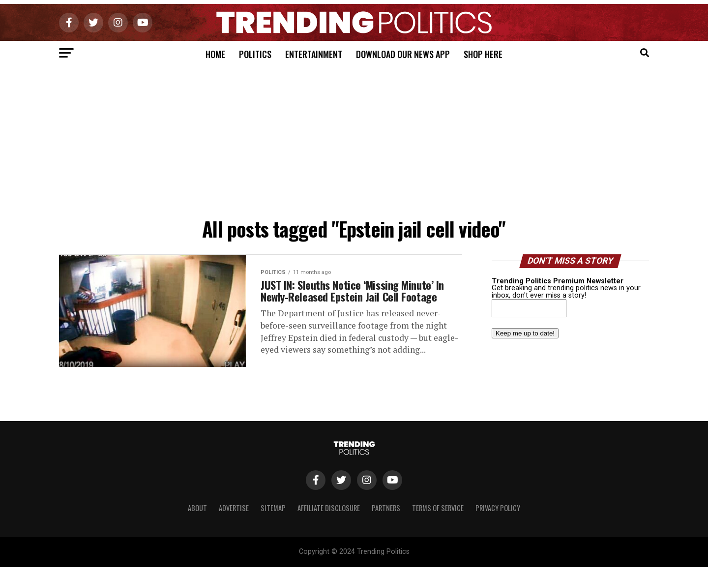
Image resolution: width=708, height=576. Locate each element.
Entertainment (313, 54)
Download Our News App (403, 54)
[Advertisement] (354, 139)
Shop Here (483, 54)
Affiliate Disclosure (328, 517)
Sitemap (273, 517)
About (197, 517)
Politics (255, 54)
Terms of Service (438, 517)
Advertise (234, 517)
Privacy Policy (497, 517)
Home (215, 54)
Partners (386, 517)
